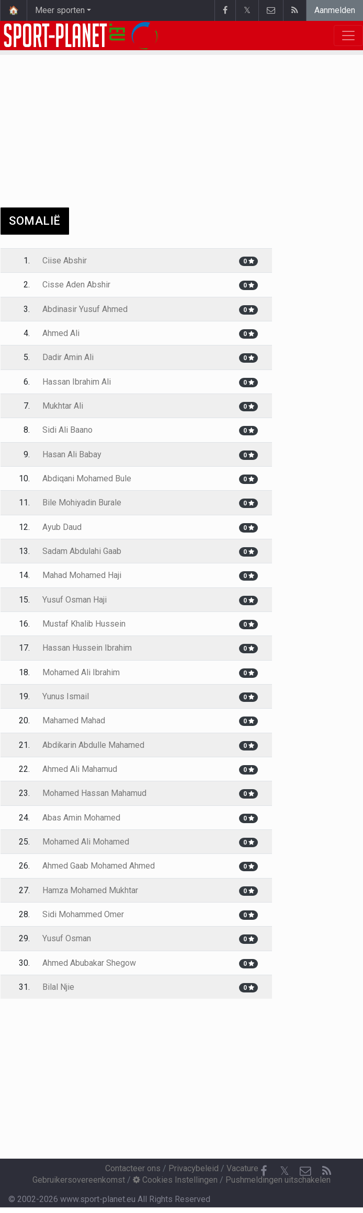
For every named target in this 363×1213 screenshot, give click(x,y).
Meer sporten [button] (60, 10)
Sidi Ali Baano (67, 430)
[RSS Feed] (326, 1171)
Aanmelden (334, 10)
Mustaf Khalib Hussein (84, 624)
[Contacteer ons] (305, 1171)
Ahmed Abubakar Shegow (89, 963)
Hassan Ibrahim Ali (76, 382)
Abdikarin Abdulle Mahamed (93, 745)
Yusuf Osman (66, 938)
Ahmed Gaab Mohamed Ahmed (98, 866)
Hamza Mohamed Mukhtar (90, 890)
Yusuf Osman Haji (74, 600)
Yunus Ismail (65, 696)
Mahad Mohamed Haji (81, 575)
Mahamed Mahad (73, 720)
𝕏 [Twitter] (284, 1170)
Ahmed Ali (61, 333)
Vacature (242, 1168)
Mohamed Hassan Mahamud (94, 793)
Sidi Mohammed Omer (83, 914)
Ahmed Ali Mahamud (79, 769)
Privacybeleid (193, 1168)
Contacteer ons (133, 1168)
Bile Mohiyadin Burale (81, 502)
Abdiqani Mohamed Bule (86, 478)
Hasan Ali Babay (71, 454)
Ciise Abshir (64, 260)
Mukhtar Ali (62, 406)
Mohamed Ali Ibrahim (81, 672)
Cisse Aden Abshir (76, 285)
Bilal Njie (58, 987)
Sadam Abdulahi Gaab (81, 551)
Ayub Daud (62, 527)
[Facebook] (263, 1171)
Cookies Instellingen (175, 1180)
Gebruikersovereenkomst (78, 1180)
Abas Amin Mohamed (81, 818)
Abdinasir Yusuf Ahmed (85, 309)
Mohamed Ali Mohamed (85, 842)
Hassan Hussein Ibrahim (87, 648)
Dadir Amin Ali (68, 357)
